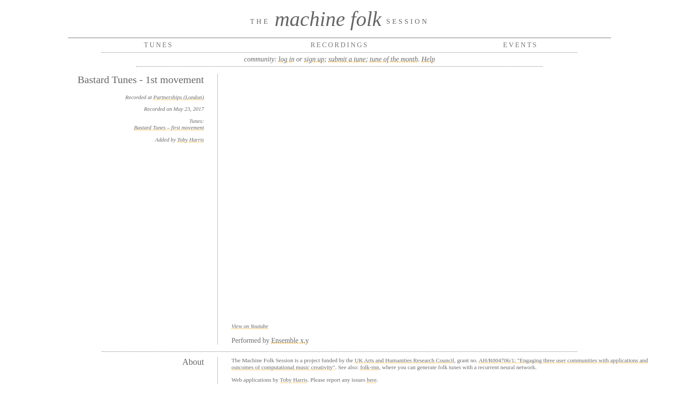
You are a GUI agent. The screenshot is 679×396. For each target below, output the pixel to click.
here (372, 380)
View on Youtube (250, 326)
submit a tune (346, 59)
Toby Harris (190, 140)
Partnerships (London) (178, 97)
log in (286, 59)
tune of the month (394, 59)
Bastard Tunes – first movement (169, 128)
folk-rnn (369, 367)
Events (520, 44)
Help (428, 59)
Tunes (158, 44)
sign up (314, 59)
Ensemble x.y (290, 340)
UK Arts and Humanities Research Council (404, 360)
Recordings (339, 44)
